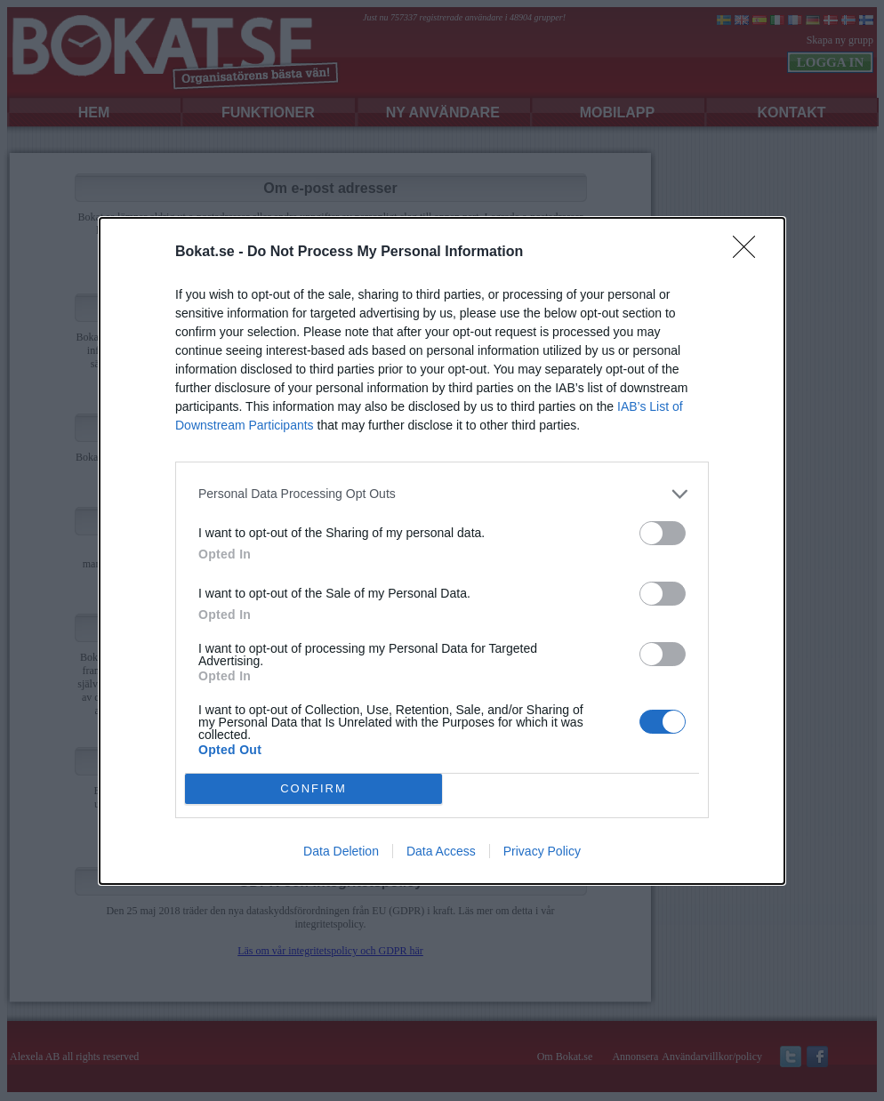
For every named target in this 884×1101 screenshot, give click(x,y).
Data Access (441, 851)
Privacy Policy (542, 851)
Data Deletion (341, 851)
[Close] (750, 252)
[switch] (662, 533)
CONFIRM (313, 788)
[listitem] (442, 494)
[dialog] (442, 551)
